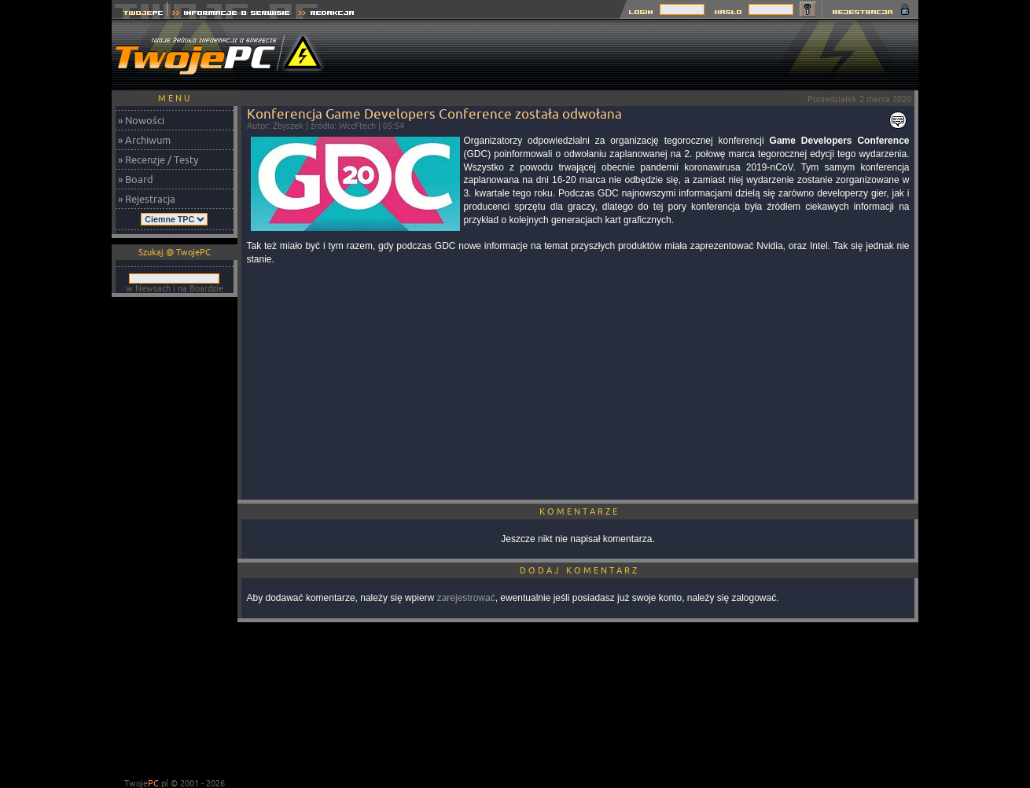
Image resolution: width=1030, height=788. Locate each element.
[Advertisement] (632, 55)
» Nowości (141, 120)
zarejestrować (466, 597)
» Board (135, 179)
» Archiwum (144, 139)
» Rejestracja (146, 198)
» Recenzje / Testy (158, 159)
